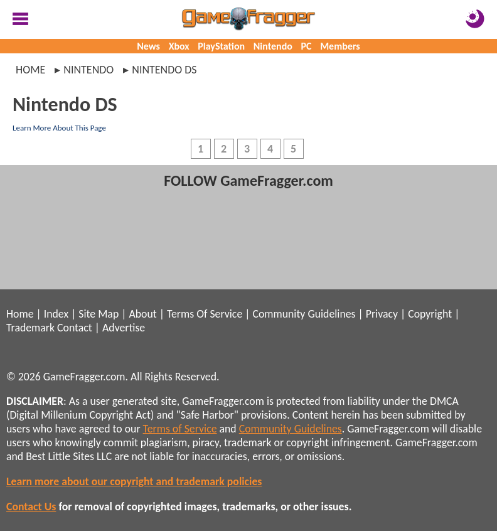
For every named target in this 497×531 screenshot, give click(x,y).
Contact (74, 328)
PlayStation (221, 46)
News (148, 46)
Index (56, 314)
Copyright (430, 314)
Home (30, 70)
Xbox (179, 46)
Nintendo (273, 46)
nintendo (88, 70)
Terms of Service (180, 429)
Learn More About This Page (59, 127)
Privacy (382, 314)
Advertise (123, 328)
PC (306, 46)
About (142, 314)
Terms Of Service (204, 314)
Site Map (98, 314)
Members (340, 46)
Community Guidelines (303, 314)
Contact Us (31, 506)
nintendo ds (164, 70)
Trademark (30, 328)
